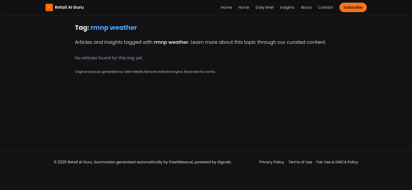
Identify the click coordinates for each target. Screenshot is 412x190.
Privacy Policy (271, 162)
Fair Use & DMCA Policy (337, 162)
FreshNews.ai (181, 162)
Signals (224, 162)
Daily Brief (265, 7)
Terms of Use (300, 162)
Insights (287, 7)
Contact (325, 7)
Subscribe (353, 7)
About (306, 7)
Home (226, 7)
